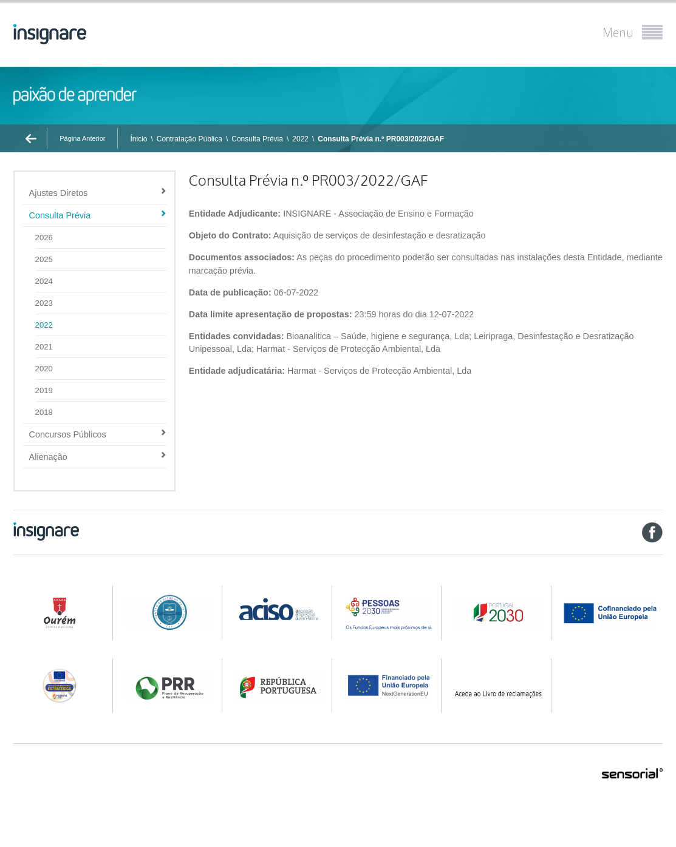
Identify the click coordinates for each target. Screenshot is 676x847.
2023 (44, 303)
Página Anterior (82, 138)
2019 (44, 390)
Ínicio (138, 139)
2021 (44, 346)
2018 (44, 412)
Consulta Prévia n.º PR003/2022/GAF (381, 139)
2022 (300, 139)
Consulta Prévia (257, 139)
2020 (44, 368)
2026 (44, 237)
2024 (44, 281)
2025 (44, 259)
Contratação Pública (189, 139)
